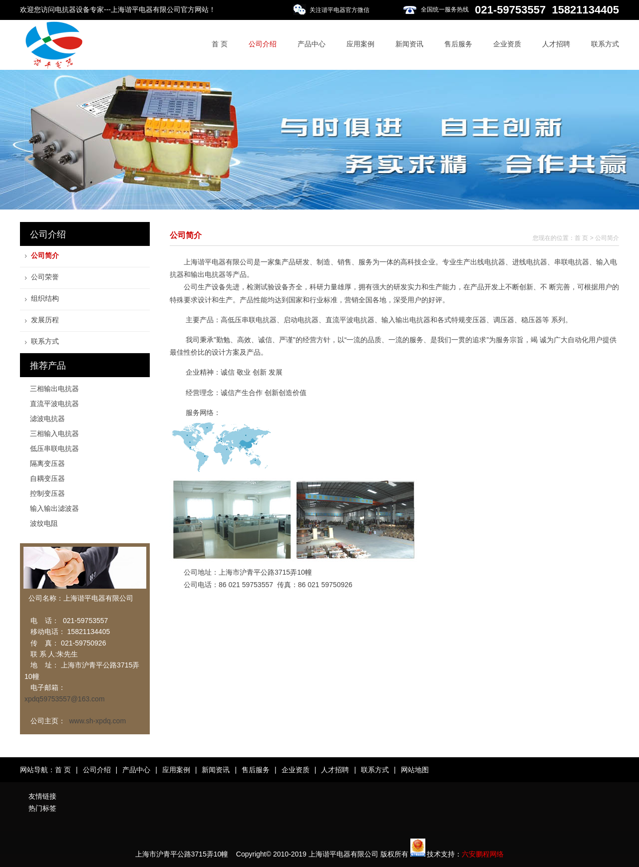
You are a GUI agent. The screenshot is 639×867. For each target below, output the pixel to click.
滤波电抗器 (47, 419)
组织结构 (45, 298)
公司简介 (45, 255)
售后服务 (458, 44)
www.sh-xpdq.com (97, 721)
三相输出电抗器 (54, 389)
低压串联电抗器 (54, 448)
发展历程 (45, 320)
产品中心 (311, 44)
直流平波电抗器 (54, 404)
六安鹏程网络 (483, 854)
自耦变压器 (47, 478)
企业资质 (507, 44)
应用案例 (360, 44)
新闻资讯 (409, 44)
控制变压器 (47, 493)
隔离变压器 (47, 463)
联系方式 (605, 44)
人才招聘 (556, 44)
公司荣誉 (45, 277)
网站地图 (415, 770)
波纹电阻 (44, 523)
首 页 (220, 44)
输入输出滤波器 (54, 508)
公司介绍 (263, 44)
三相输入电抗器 (54, 433)
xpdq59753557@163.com (64, 699)
